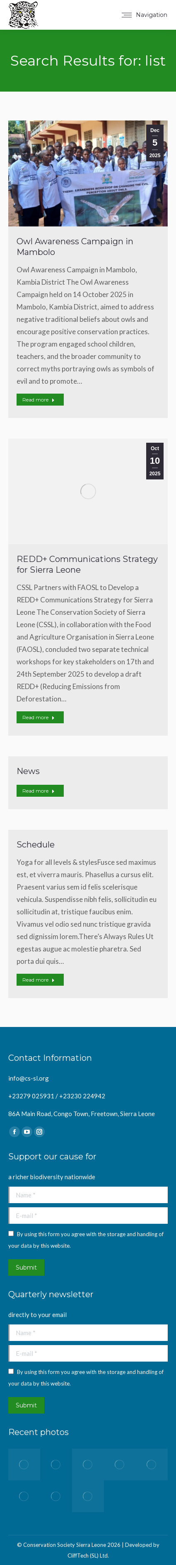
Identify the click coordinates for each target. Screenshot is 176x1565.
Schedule (36, 845)
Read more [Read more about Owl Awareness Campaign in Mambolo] (38, 400)
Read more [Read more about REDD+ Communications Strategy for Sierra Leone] (38, 717)
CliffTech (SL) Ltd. (88, 1555)
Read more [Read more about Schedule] (38, 980)
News (28, 771)
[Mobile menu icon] (144, 14)
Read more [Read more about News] (38, 791)
